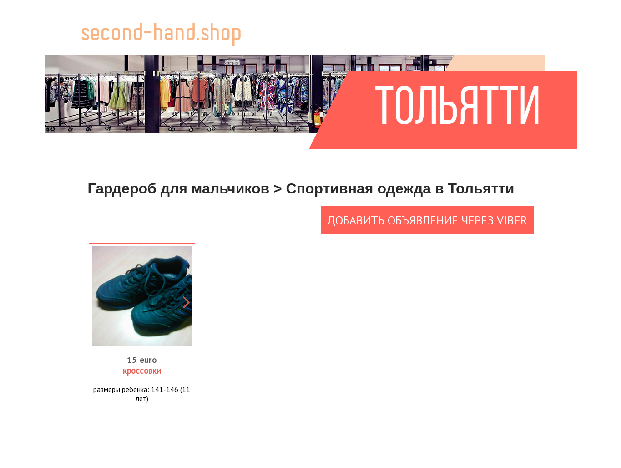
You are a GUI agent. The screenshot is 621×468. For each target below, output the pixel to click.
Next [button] (183, 296)
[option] (142, 296)
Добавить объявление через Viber (427, 220)
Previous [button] (85, 296)
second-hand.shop (161, 34)
